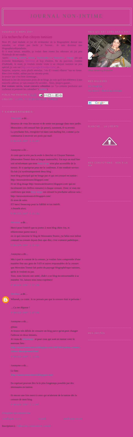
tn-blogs (13, 57)
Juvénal (43, 89)
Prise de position (35, 99)
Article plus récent (11, 418)
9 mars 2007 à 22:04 (25, 356)
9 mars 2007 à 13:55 (25, 213)
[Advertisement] (103, 264)
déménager (28, 339)
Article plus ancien (72, 418)
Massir (31, 57)
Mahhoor (15, 293)
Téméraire (16, 118)
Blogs (19, 99)
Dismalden (59, 57)
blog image (43, 163)
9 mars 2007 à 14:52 (25, 245)
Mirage (70, 57)
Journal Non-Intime (66, 16)
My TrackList (95, 86)
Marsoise (15, 222)
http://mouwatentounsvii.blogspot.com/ (32, 374)
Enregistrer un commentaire (16, 412)
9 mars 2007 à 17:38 (25, 285)
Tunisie (53, 99)
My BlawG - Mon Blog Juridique (105, 90)
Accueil (42, 418)
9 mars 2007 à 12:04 (25, 141)
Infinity (23, 57)
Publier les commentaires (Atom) (33, 425)
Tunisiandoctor (44, 57)
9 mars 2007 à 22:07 (25, 404)
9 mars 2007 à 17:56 (25, 312)
